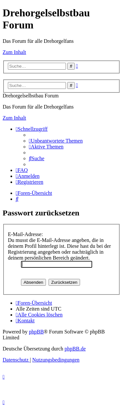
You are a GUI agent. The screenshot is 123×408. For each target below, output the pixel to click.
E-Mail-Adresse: (25, 234)
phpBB (36, 331)
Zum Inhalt (14, 52)
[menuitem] (56, 141)
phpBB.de (75, 348)
